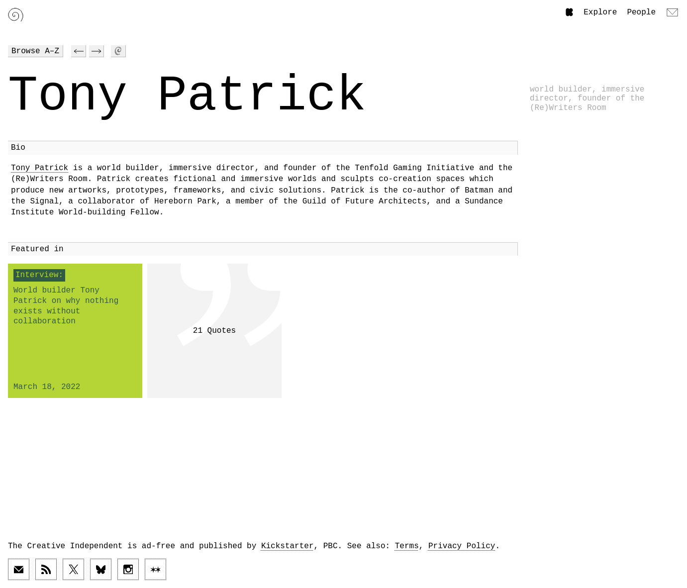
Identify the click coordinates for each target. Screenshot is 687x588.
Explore (600, 12)
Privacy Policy (461, 546)
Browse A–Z (35, 51)
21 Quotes (214, 330)
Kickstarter (287, 546)
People (641, 12)
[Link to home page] (15, 14)
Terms (407, 546)
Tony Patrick (39, 168)
